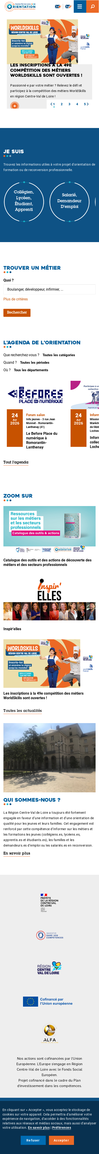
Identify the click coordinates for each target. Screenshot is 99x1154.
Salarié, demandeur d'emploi (69, 201)
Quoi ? (8, 280)
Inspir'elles (12, 629)
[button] (51, 104)
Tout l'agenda (15, 462)
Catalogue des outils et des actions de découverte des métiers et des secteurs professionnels (47, 562)
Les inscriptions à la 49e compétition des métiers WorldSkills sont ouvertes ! (43, 695)
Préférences (61, 1127)
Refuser (33, 1140)
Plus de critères (15, 299)
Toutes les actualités (22, 711)
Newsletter (58, 6)
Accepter (61, 1140)
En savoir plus (16, 853)
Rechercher (17, 313)
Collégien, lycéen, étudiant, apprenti (24, 201)
